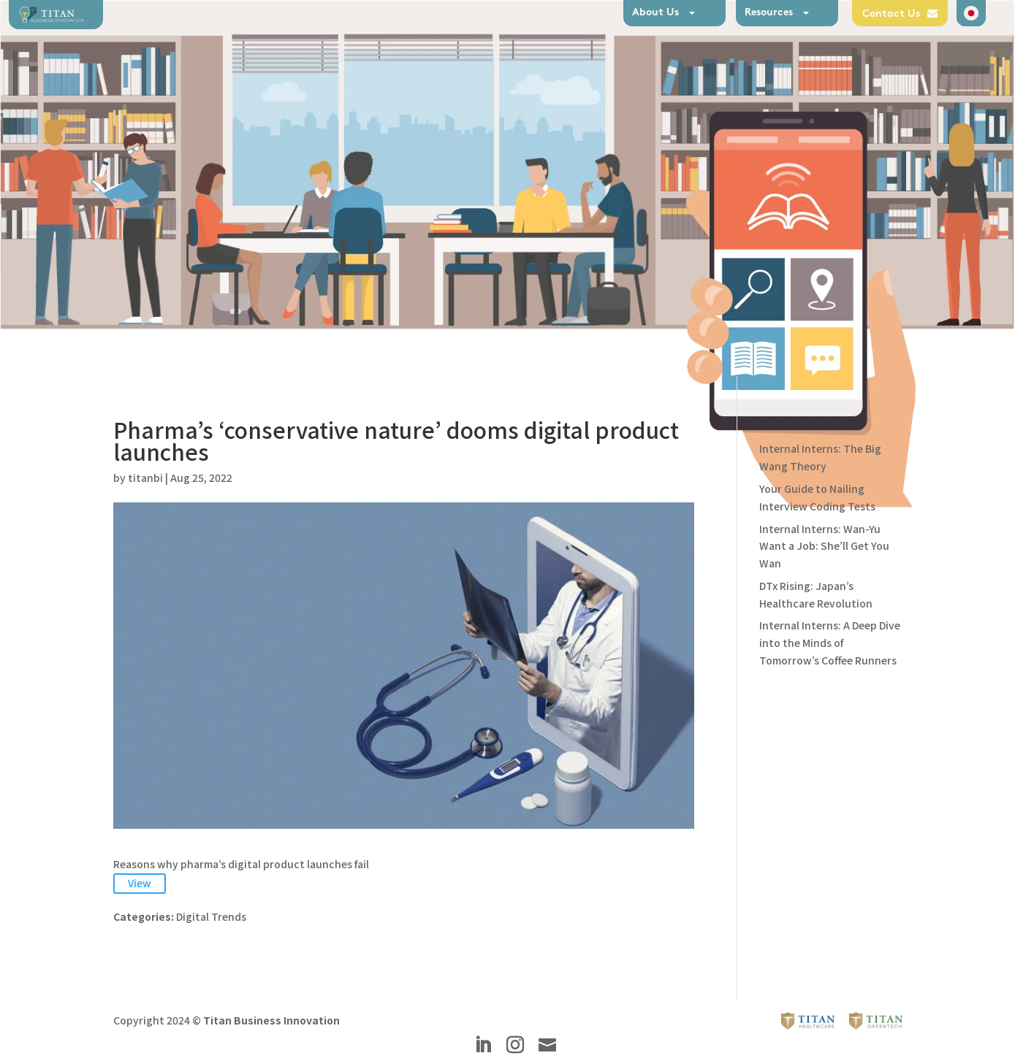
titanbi (145, 477)
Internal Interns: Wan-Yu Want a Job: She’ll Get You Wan (824, 546)
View (139, 883)
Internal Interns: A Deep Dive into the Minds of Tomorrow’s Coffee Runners (829, 642)
